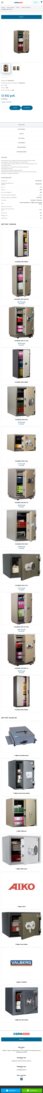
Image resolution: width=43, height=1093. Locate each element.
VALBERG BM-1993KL (21, 709)
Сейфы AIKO (21, 906)
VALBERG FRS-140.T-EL (21, 299)
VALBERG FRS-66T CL (21, 668)
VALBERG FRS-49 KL (21, 544)
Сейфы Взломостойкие (21, 1020)
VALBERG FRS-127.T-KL (21, 627)
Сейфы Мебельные (21, 868)
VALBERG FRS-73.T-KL (21, 340)
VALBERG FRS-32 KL (21, 461)
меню (21, 17)
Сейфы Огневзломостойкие (21, 793)
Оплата (21, 133)
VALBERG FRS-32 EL (21, 585)
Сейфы (17, 7)
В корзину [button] (27, 107)
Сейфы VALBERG (21, 982)
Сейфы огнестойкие (25, 7)
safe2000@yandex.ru (21, 1069)
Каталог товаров (10, 7)
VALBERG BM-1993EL (21, 261)
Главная (3, 7)
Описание (21, 124)
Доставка (21, 138)
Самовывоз (21, 142)
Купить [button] (15, 107)
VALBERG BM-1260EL (21, 382)
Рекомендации (21, 151)
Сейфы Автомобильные (21, 755)
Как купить (21, 129)
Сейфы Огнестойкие (21, 944)
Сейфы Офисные (21, 831)
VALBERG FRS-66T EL (21, 502)
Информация (21, 147)
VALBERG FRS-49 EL (21, 419)
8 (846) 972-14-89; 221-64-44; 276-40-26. (21, 1061)
